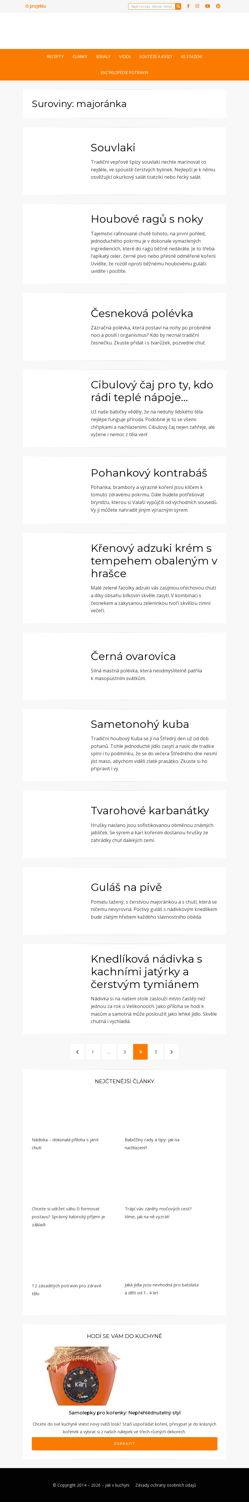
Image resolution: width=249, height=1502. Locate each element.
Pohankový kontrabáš (149, 472)
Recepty (55, 56)
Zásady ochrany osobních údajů (165, 1485)
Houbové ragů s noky (147, 218)
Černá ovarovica (133, 656)
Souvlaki (113, 147)
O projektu (35, 6)
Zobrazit (124, 1444)
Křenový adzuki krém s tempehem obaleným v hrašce (154, 560)
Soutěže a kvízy (155, 56)
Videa (125, 56)
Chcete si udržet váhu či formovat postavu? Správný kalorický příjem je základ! (68, 1216)
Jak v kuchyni (117, 1485)
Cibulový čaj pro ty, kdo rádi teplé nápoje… (152, 391)
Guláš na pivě (126, 887)
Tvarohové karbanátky (150, 810)
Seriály (103, 56)
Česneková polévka (142, 313)
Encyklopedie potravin (124, 72)
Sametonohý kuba (140, 724)
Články (79, 56)
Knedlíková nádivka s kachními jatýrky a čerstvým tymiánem (146, 971)
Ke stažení (191, 56)
